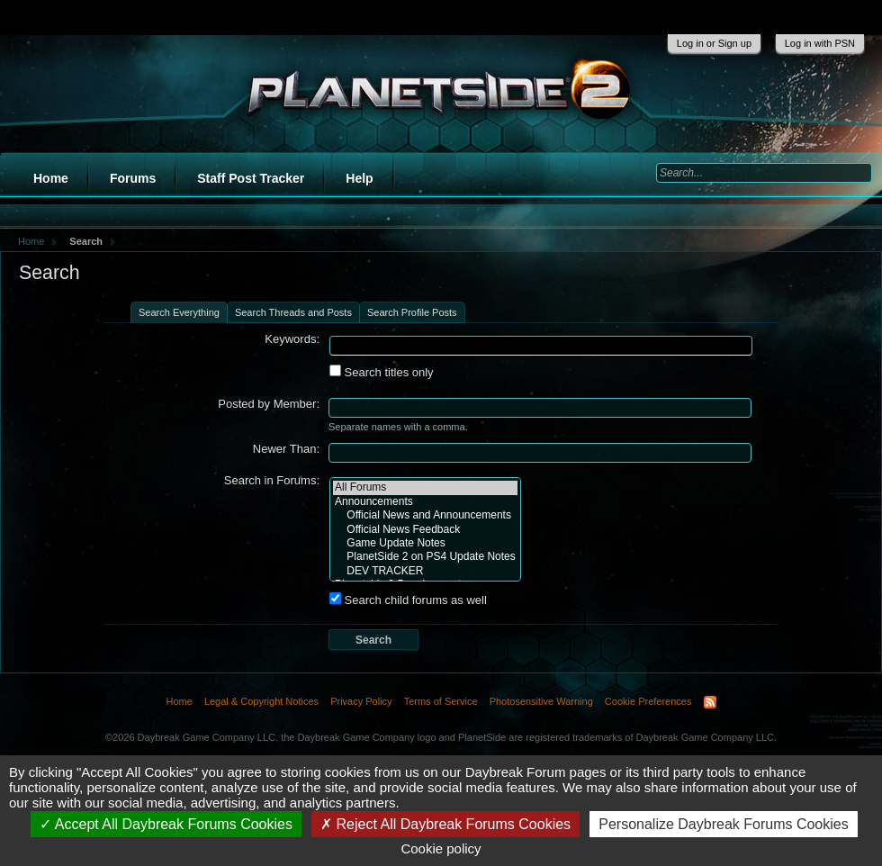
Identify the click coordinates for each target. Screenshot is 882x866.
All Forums (425, 487)
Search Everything (179, 312)
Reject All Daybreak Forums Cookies (445, 824)
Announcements (425, 502)
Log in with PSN (820, 43)
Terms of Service (441, 701)
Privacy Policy (361, 701)
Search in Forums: (272, 480)
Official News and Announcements (425, 515)
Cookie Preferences (648, 701)
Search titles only (381, 372)
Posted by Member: (269, 403)
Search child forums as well (408, 600)
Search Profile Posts (412, 312)
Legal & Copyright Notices (261, 701)
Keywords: (292, 339)
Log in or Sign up (714, 43)
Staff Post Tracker (250, 178)
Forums (133, 178)
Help (359, 178)
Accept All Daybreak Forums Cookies (166, 824)
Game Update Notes (425, 543)
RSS (710, 702)
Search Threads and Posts (293, 312)
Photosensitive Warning (541, 701)
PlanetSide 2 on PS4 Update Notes (425, 557)
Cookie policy (440, 848)
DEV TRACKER (425, 571)
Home (50, 178)
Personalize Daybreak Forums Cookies (723, 824)
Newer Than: (286, 449)
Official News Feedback (425, 530)
